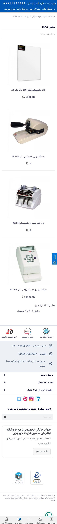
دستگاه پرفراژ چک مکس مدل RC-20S (28, 156)
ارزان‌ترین (47, 34)
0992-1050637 (28, 353)
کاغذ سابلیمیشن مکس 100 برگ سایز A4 (28, 90)
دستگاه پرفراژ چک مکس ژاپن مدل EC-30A (28, 289)
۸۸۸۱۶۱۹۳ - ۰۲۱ (20, 345)
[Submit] (5, 417)
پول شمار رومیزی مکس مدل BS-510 (28, 223)
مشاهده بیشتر (42, 451)
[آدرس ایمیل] (30, 417)
